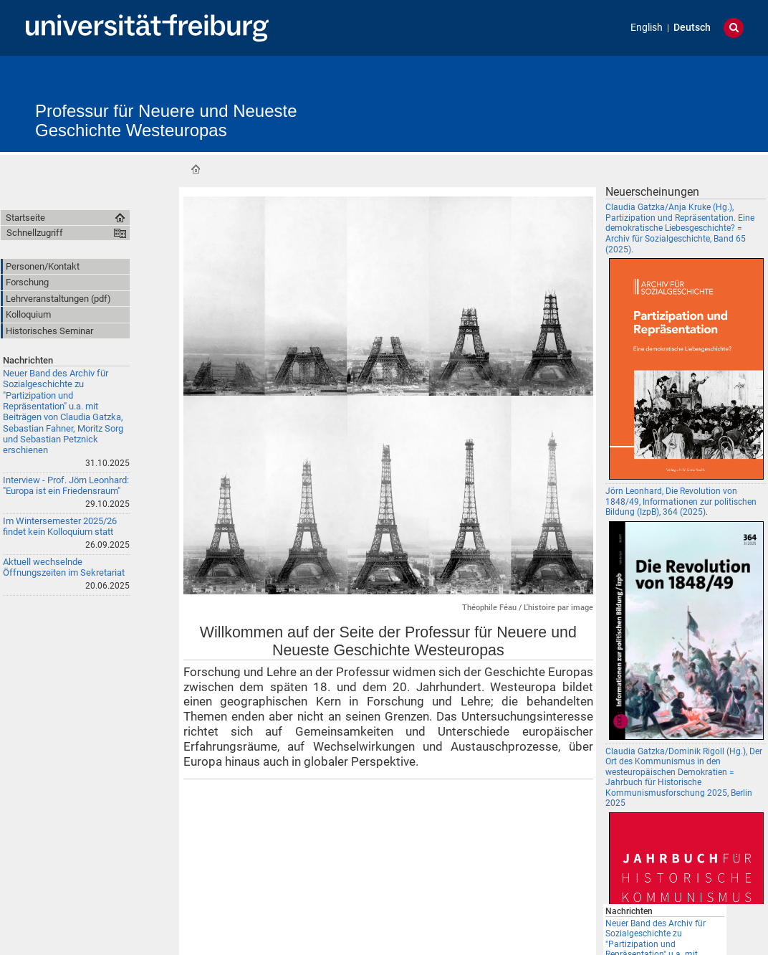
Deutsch (692, 28)
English (646, 28)
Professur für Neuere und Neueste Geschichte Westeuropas (166, 120)
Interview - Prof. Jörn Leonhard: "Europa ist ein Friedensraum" (66, 485)
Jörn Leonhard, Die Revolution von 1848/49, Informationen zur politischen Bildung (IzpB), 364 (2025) (681, 501)
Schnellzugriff (34, 232)
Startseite (195, 169)
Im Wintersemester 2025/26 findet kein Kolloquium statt (60, 526)
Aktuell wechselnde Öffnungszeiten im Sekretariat (64, 567)
